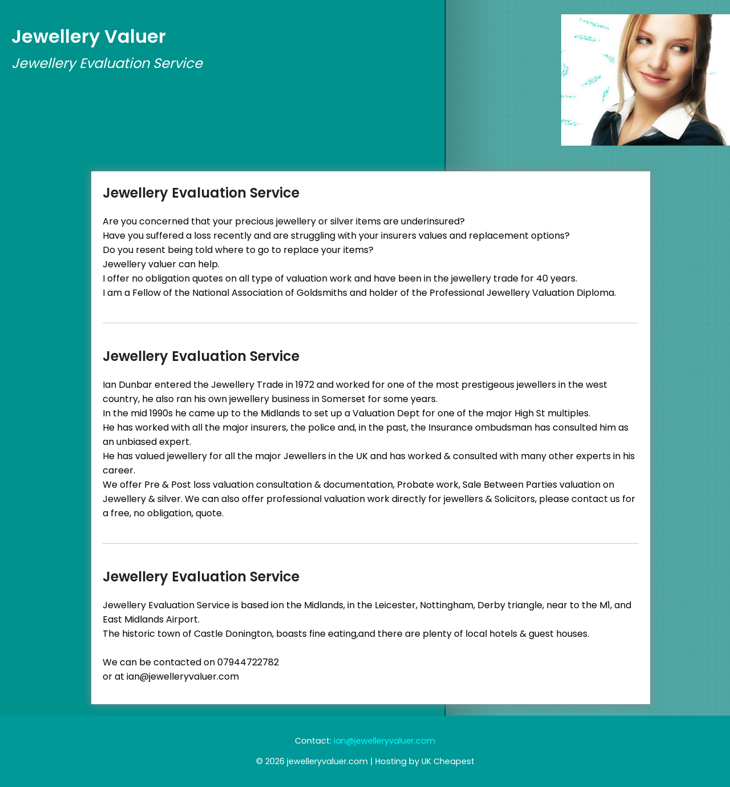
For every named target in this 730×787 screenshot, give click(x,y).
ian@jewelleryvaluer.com (384, 740)
